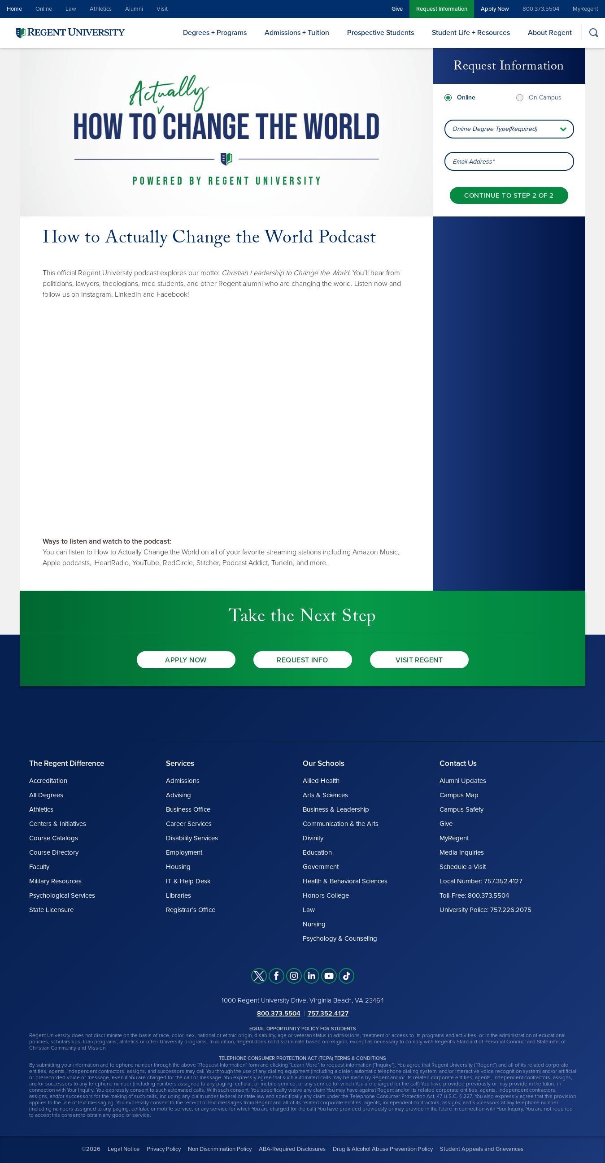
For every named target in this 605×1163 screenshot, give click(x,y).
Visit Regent (419, 660)
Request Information (441, 9)
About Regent (550, 32)
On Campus (545, 97)
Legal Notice (123, 1149)
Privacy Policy (164, 1149)
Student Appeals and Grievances (481, 1149)
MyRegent (585, 9)
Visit (162, 9)
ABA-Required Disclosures (292, 1149)
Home (14, 9)
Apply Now (495, 9)
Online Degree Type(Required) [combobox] (494, 129)
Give (397, 9)
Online (43, 9)
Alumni (134, 9)
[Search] (593, 32)
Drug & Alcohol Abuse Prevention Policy (383, 1149)
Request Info (302, 660)
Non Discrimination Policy (220, 1149)
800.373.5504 (540, 9)
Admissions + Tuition (297, 32)
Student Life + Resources (471, 32)
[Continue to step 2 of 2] (509, 195)
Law (70, 9)
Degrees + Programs (215, 32)
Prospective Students (380, 32)
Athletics (101, 9)
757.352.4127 (328, 1013)
